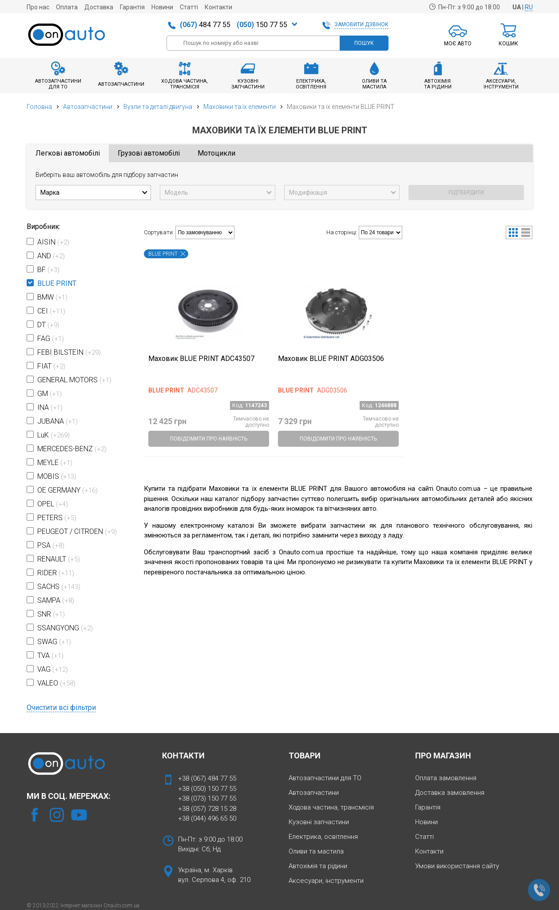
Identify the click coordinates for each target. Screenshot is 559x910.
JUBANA (57, 421)
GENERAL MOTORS (74, 380)
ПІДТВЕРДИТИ (466, 192)
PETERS (56, 517)
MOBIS (56, 476)
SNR (51, 614)
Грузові (149, 153)
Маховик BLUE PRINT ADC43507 (201, 358)
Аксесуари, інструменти (326, 881)
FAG (50, 338)
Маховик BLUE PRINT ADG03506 (331, 358)
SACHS (58, 586)
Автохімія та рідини (318, 866)
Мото (216, 153)
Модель (176, 192)
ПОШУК (364, 43)
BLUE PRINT (56, 283)
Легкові (68, 153)
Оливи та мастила (316, 851)
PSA (50, 545)
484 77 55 (205, 24)
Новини (162, 7)
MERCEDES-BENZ (72, 449)
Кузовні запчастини (319, 822)
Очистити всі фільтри (61, 707)
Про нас (38, 7)
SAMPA (55, 600)
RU (529, 7)
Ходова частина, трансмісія (331, 807)
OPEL (52, 504)
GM (49, 393)
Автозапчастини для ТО (325, 778)
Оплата (67, 7)
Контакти (218, 7)
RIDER (55, 573)
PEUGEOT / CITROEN (77, 531)
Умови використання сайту (457, 866)
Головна (39, 106)
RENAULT (58, 559)
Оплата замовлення (445, 778)
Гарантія (132, 7)
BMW (52, 297)
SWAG (54, 641)
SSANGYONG (65, 628)
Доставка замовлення (449, 793)
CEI (51, 311)
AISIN (53, 242)
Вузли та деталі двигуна (157, 106)
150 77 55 (262, 24)
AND (51, 256)
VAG (52, 669)
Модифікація (308, 192)
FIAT (51, 366)
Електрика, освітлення (323, 837)
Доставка (98, 7)
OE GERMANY (67, 490)
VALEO (56, 683)
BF (48, 269)
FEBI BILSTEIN (69, 352)
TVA (50, 655)
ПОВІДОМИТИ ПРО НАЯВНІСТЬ (208, 439)
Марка (49, 192)
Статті (189, 7)
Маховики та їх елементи (239, 106)
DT (48, 325)
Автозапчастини (87, 106)
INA (50, 407)
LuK (53, 435)
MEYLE (54, 462)
